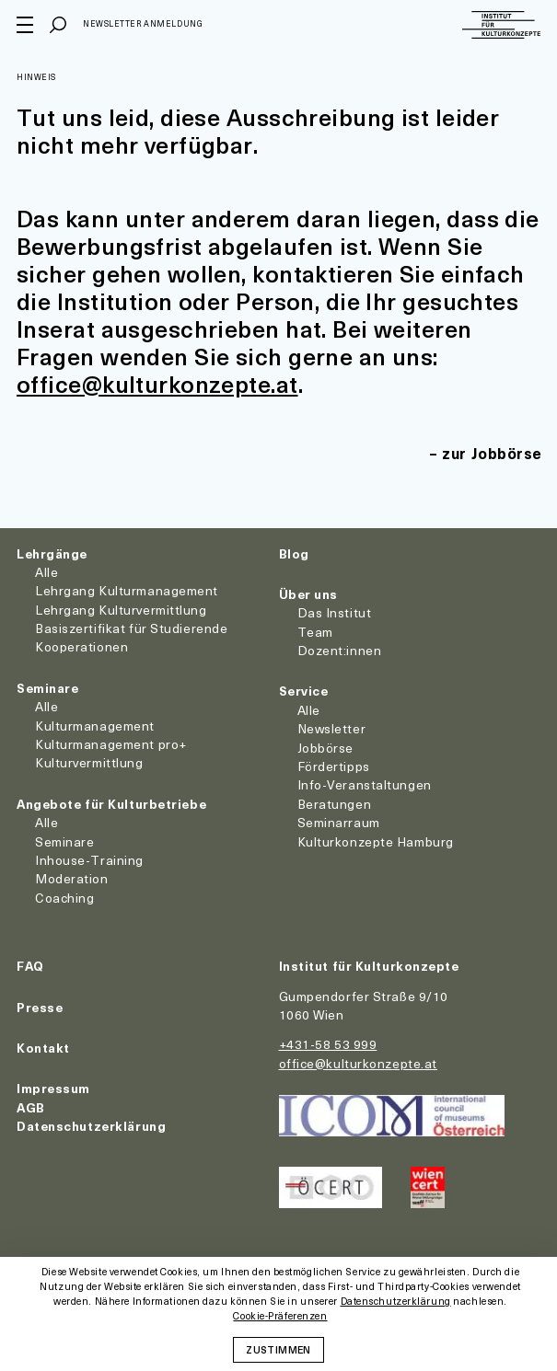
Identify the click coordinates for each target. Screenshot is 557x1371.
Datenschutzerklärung (91, 1125)
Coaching (64, 897)
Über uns (308, 594)
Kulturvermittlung (89, 762)
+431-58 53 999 (328, 1044)
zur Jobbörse (492, 453)
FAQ (30, 965)
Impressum (53, 1088)
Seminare (47, 687)
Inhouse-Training (89, 860)
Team (315, 631)
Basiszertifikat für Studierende (131, 628)
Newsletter (331, 728)
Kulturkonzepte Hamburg (375, 841)
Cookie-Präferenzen (280, 1316)
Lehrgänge (52, 553)
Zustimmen (278, 1349)
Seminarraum (338, 822)
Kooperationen (81, 646)
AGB (31, 1107)
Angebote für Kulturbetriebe (111, 803)
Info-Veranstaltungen (364, 784)
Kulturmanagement (95, 725)
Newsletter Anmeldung (143, 23)
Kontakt (43, 1047)
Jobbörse (325, 747)
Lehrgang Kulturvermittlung (121, 609)
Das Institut (334, 612)
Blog (294, 553)
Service (304, 690)
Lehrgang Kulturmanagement (126, 590)
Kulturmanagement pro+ (111, 744)
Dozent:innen (339, 650)
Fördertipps (333, 766)
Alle (46, 572)
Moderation (72, 878)
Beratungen (334, 803)
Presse (40, 1007)
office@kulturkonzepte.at (157, 383)
